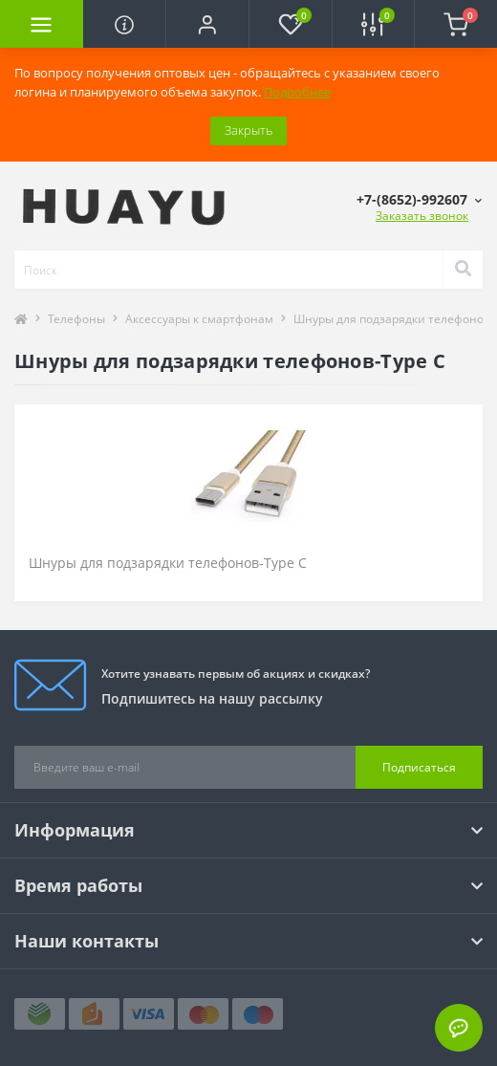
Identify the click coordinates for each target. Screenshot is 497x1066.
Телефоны (76, 319)
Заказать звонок (422, 215)
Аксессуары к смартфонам (199, 319)
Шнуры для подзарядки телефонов (391, 319)
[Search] (463, 269)
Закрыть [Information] (248, 130)
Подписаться (419, 767)
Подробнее (297, 91)
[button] (206, 24)
